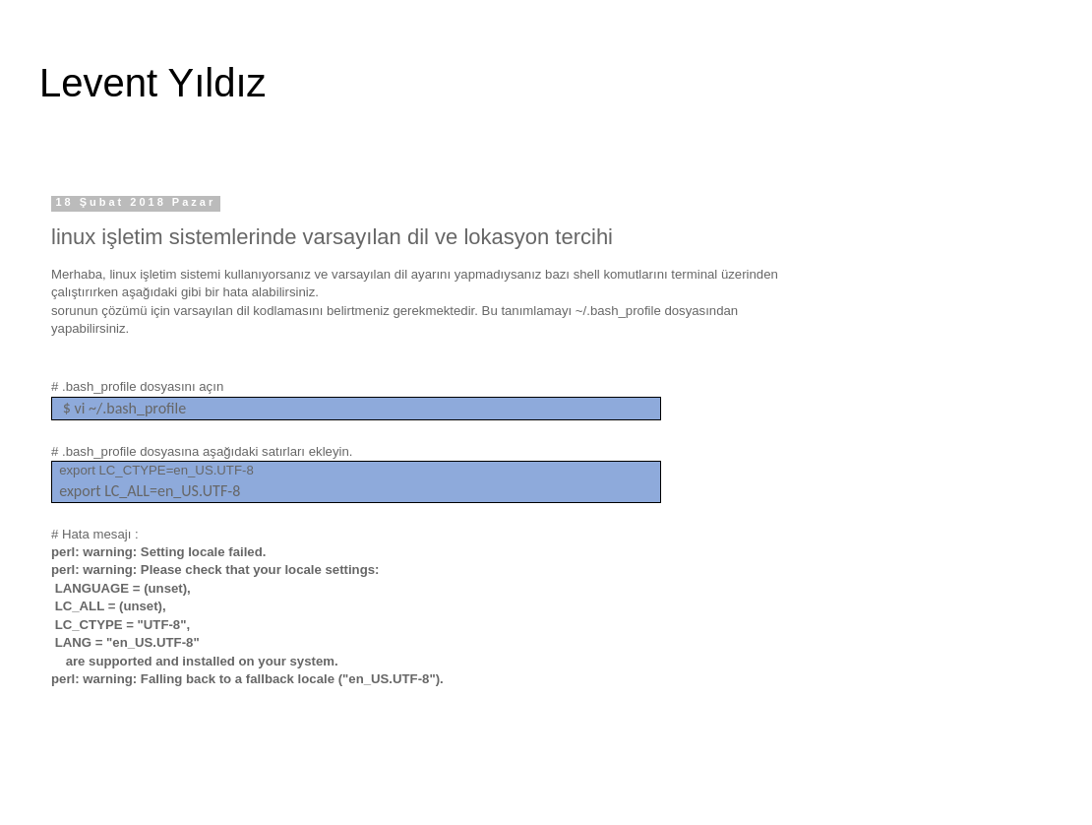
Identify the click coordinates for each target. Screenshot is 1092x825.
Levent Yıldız (153, 82)
